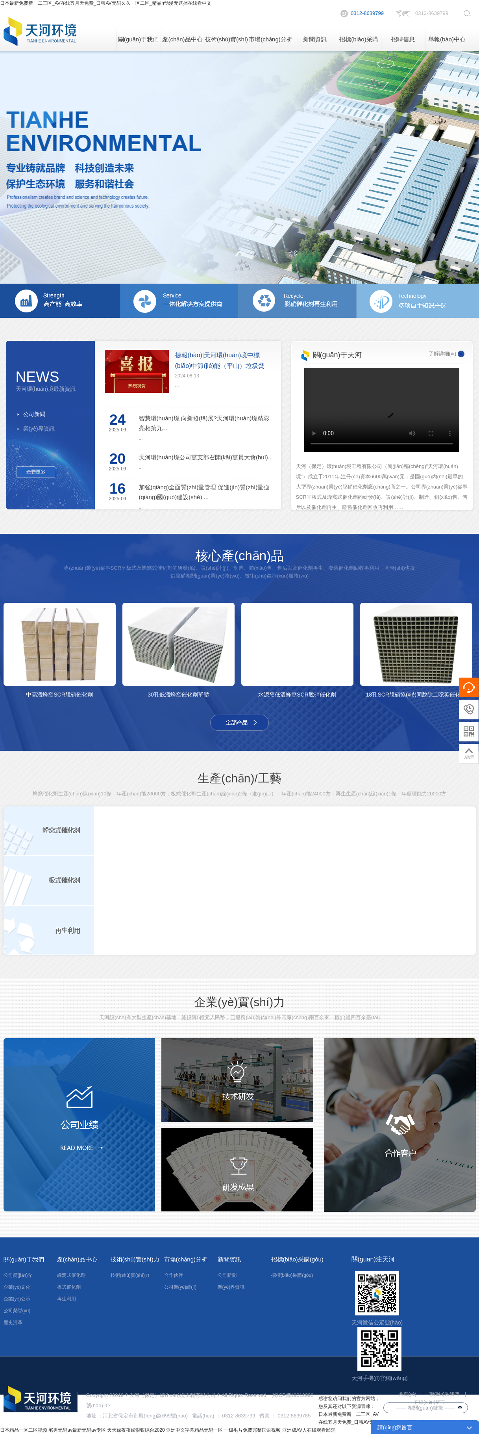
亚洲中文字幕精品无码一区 (194, 1430)
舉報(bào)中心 (447, 39)
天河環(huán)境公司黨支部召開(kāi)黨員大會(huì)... (206, 457)
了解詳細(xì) (446, 354)
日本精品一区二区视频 (23, 1430)
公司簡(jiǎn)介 (18, 1275)
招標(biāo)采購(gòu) (358, 43)
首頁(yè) (407, 1394)
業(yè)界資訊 (39, 428)
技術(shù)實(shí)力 (226, 43)
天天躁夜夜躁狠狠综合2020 (136, 1430)
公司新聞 (34, 414)
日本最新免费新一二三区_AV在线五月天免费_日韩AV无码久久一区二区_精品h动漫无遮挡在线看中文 (105, 3)
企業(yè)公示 (17, 1299)
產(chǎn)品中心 (182, 39)
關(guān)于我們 (138, 39)
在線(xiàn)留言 (429, 1402)
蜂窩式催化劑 (71, 1275)
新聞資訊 (315, 39)
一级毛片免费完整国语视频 (252, 1430)
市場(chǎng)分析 (270, 39)
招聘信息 (403, 39)
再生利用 (66, 1299)
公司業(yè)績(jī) (180, 1287)
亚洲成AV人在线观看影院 (308, 1430)
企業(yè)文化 (17, 1287)
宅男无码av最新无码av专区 (76, 1430)
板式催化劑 (69, 1287)
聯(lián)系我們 (444, 1394)
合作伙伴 (173, 1275)
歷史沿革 (13, 1322)
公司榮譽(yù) (17, 1310)
